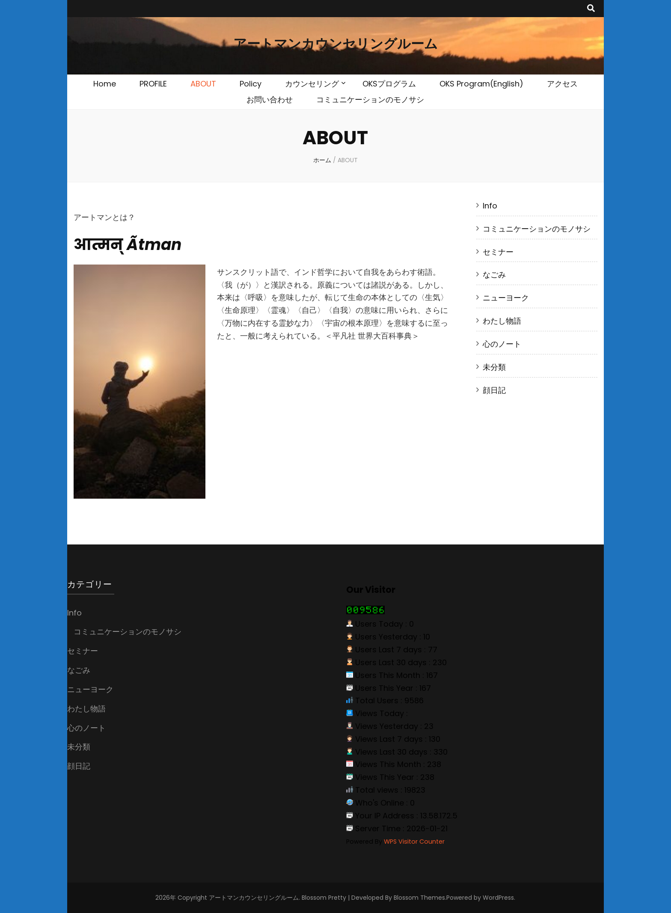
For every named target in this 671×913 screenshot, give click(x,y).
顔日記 (494, 390)
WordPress (498, 897)
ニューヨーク (506, 297)
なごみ (494, 274)
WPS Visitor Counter (414, 841)
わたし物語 (502, 320)
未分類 (494, 367)
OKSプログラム (389, 83)
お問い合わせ (269, 99)
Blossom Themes (419, 897)
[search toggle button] (591, 8)
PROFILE (153, 83)
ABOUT (203, 83)
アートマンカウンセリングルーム (335, 43)
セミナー (498, 252)
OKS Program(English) (481, 83)
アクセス (562, 83)
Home (104, 83)
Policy (250, 83)
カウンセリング (312, 83)
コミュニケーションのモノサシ (370, 99)
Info (490, 205)
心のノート (502, 344)
